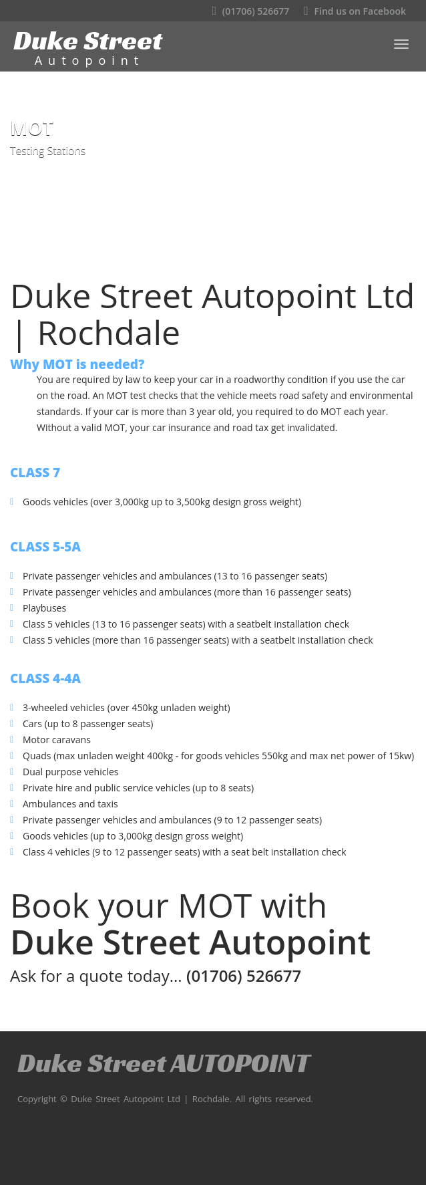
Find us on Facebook (355, 11)
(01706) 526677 (251, 11)
